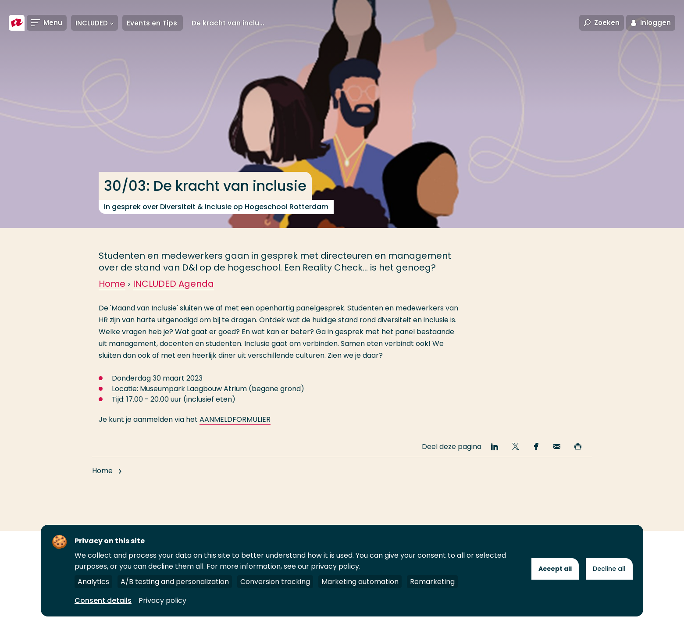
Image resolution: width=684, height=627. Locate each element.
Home (112, 284)
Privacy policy (162, 600)
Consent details (103, 600)
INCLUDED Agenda (173, 284)
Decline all (609, 568)
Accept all (555, 568)
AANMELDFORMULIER (235, 419)
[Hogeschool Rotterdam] (17, 23)
